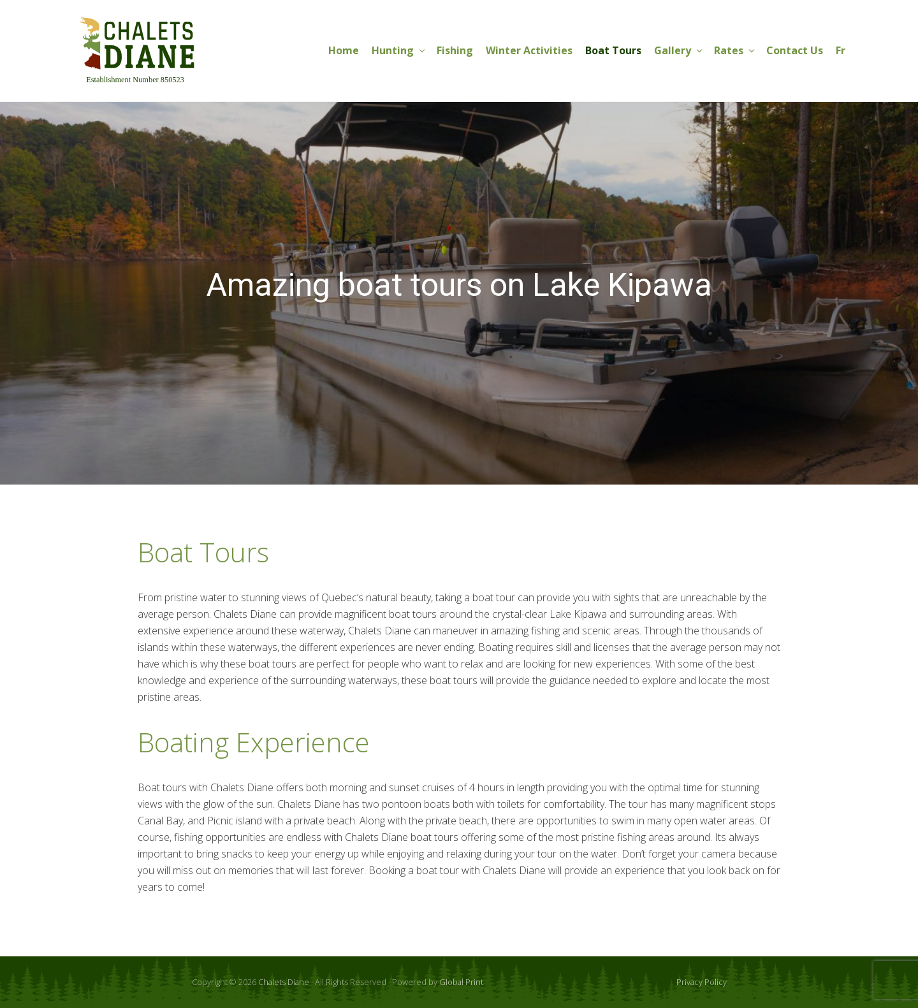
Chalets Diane (283, 982)
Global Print (461, 982)
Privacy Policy (701, 982)
